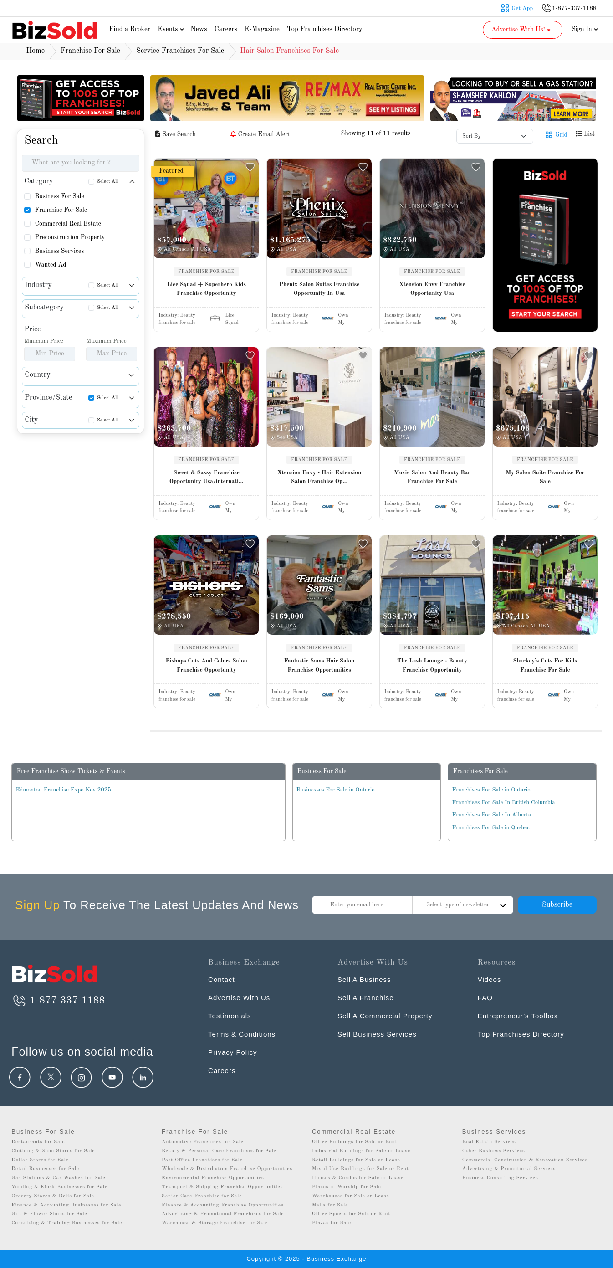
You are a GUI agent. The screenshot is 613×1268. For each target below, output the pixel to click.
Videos (489, 979)
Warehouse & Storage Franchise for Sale (215, 1223)
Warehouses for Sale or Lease (350, 1196)
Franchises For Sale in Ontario (491, 790)
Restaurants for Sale (38, 1142)
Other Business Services (493, 1151)
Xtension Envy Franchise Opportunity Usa (432, 289)
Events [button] (172, 29)
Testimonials (229, 1016)
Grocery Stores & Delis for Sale (52, 1196)
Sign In (585, 29)
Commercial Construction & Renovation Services (525, 1160)
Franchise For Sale (61, 210)
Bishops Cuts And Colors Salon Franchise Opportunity (206, 665)
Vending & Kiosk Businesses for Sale (59, 1187)
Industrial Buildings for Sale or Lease (361, 1151)
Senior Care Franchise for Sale (202, 1196)
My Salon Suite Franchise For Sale (545, 477)
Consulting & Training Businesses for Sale (66, 1223)
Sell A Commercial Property (385, 1016)
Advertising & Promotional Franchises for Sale (223, 1214)
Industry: (176, 315)
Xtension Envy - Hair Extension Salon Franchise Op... (319, 477)
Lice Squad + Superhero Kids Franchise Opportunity (206, 289)
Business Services (59, 251)
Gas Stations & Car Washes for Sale (58, 1178)
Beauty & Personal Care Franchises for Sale (219, 1151)
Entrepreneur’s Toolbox (518, 1016)
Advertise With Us (239, 997)
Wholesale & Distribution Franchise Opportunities (227, 1168)
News (198, 29)
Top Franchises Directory (325, 29)
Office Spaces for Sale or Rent (351, 1214)
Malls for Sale (330, 1205)
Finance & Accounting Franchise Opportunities (223, 1205)
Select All (107, 181)
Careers (226, 29)
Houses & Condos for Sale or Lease (358, 1178)
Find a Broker (129, 29)
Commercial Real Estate (68, 224)
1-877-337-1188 (58, 1001)
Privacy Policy (232, 1052)
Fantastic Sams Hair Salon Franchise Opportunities (319, 665)
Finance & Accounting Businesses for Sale (66, 1205)
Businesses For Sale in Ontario (335, 790)
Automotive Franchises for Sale (203, 1142)
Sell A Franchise (365, 997)
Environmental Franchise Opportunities (213, 1178)
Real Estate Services (489, 1142)
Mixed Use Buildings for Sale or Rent (360, 1168)
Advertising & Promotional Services (509, 1168)
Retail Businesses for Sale (45, 1168)
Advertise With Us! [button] (521, 29)
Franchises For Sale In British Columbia (503, 803)
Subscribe (557, 905)
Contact (221, 979)
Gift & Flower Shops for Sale (49, 1214)
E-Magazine (262, 29)
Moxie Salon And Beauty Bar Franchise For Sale (432, 477)
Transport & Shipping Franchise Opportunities (222, 1187)
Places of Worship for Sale (346, 1187)
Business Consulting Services (500, 1178)
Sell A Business (364, 979)
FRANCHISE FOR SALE (206, 271)
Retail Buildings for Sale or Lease (356, 1160)
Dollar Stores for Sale (40, 1160)
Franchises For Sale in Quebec (490, 828)
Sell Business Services (377, 1034)
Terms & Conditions (242, 1034)
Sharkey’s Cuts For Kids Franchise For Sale (545, 665)
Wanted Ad (50, 265)
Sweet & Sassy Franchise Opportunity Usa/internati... (206, 477)
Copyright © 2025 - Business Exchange (306, 1258)
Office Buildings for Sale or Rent (355, 1142)
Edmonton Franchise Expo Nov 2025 (63, 790)
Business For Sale (59, 196)
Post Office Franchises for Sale (202, 1160)
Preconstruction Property (70, 237)
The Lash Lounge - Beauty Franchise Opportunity (432, 665)
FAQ (485, 997)
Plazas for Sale (331, 1223)
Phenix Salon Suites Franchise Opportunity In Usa (319, 289)
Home (35, 51)
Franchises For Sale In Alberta (491, 815)
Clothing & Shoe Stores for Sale (53, 1151)
